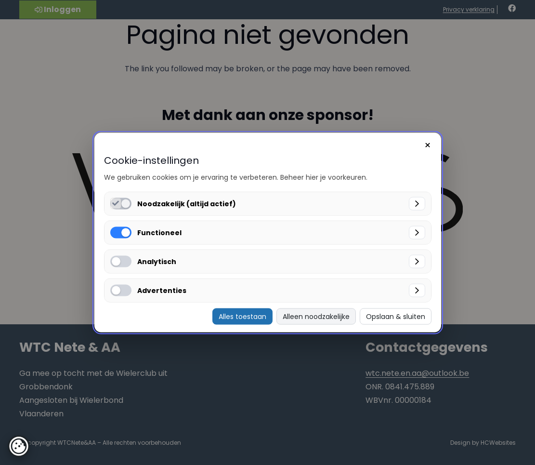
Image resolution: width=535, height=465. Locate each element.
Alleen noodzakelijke (316, 316)
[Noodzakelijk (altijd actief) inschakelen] (115, 203)
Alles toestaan (242, 316)
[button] (19, 446)
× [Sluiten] (427, 144)
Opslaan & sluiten (395, 316)
